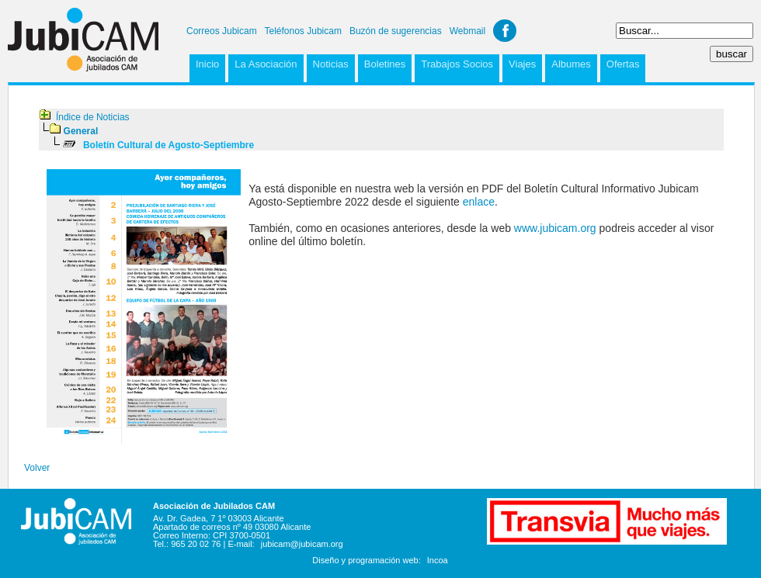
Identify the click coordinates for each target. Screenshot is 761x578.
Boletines (384, 64)
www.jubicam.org (555, 228)
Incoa (437, 560)
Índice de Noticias (93, 117)
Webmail (467, 31)
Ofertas (623, 64)
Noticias (331, 64)
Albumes (571, 64)
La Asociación (266, 64)
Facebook (504, 30)
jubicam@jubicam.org (302, 544)
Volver (37, 467)
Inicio (207, 64)
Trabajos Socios (457, 64)
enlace (479, 202)
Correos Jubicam (221, 31)
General (81, 131)
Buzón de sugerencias (395, 31)
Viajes (522, 64)
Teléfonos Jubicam (303, 31)
